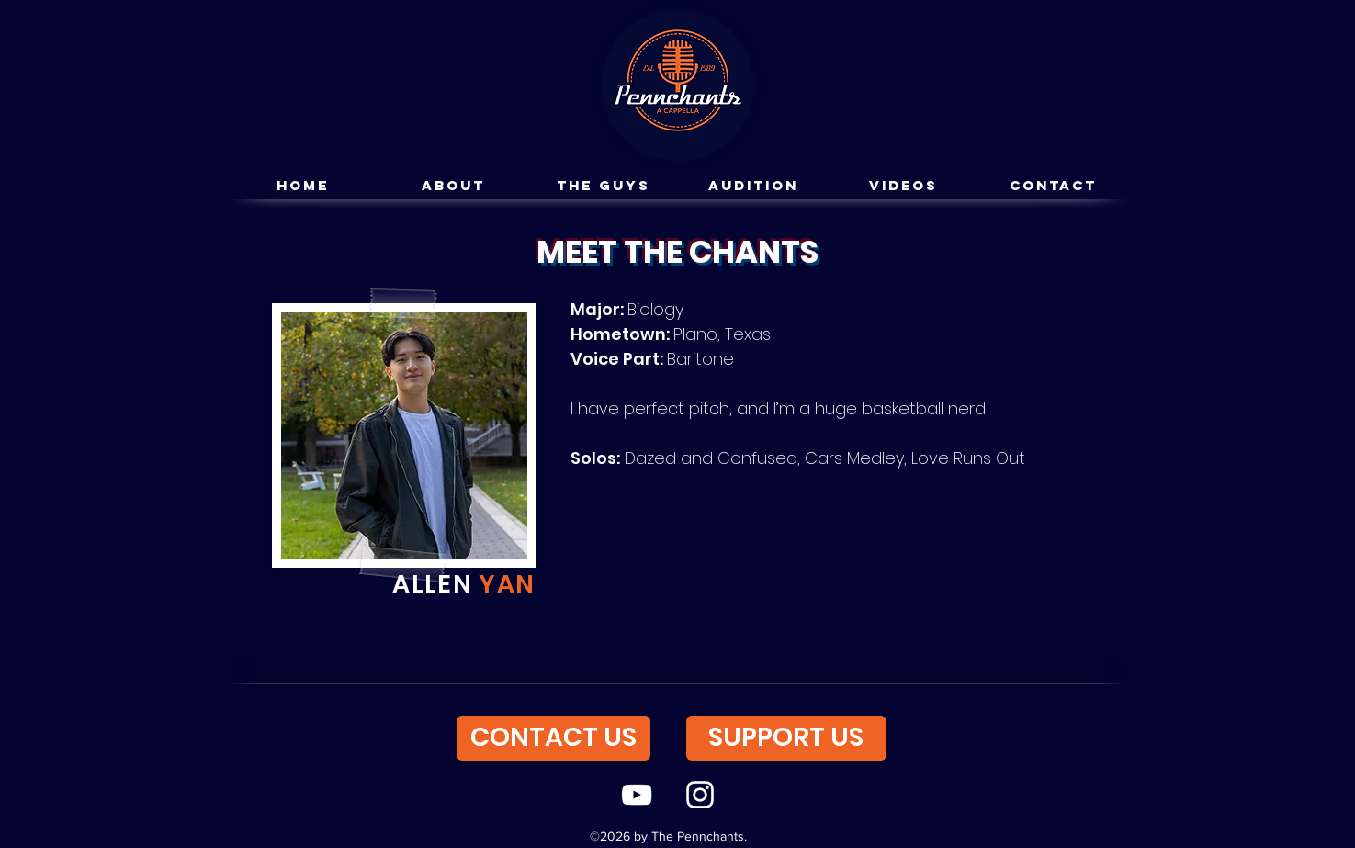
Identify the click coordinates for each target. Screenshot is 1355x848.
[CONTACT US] (553, 738)
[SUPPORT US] (786, 738)
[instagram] (700, 794)
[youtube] (636, 794)
